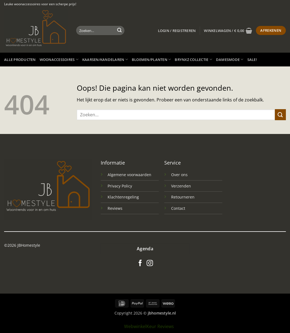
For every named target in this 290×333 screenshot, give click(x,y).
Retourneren (183, 197)
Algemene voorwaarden (129, 174)
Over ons (179, 174)
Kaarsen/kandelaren (105, 59)
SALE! (252, 59)
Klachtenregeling (123, 197)
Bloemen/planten (151, 59)
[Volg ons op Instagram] (150, 263)
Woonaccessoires (59, 59)
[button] (177, 31)
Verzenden (181, 186)
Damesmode (230, 59)
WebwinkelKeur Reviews (149, 326)
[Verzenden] (119, 30)
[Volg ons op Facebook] (140, 263)
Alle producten (20, 59)
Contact (178, 208)
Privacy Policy (120, 186)
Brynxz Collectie (193, 59)
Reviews (115, 208)
